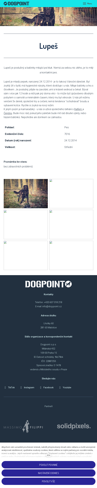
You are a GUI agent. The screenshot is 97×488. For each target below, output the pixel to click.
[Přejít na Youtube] (64, 387)
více (48, 455)
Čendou (8, 113)
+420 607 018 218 (53, 302)
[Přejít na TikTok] (9, 387)
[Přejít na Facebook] (46, 387)
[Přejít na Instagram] (27, 387)
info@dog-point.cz (52, 306)
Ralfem (78, 109)
